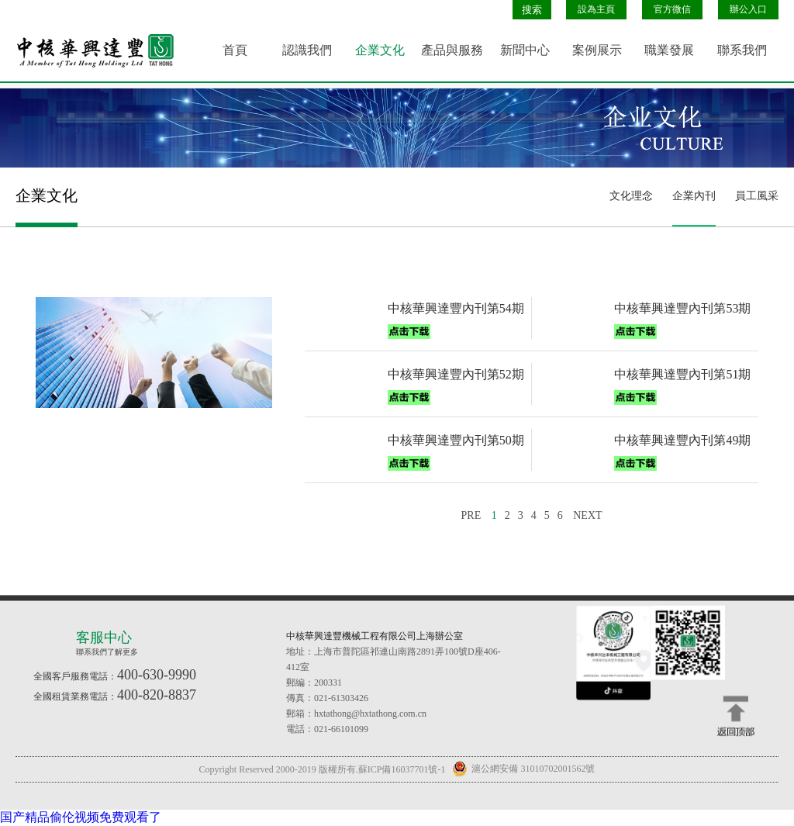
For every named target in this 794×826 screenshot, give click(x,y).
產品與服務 (452, 50)
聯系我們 (742, 50)
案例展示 (597, 50)
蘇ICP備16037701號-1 (402, 769)
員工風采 (756, 196)
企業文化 (380, 50)
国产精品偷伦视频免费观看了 (80, 817)
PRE (471, 515)
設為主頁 (596, 9)
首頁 (235, 50)
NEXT (587, 515)
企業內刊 (694, 196)
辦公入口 (748, 9)
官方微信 (672, 9)
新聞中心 (525, 50)
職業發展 (669, 50)
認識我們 (307, 50)
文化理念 (631, 196)
